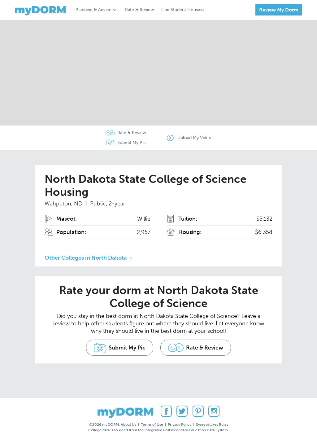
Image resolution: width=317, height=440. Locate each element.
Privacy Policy (179, 424)
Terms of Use (152, 424)
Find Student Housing (182, 9)
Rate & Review (139, 9)
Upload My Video (195, 137)
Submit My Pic (131, 142)
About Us (128, 424)
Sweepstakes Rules (212, 424)
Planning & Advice (93, 9)
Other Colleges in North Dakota (86, 257)
